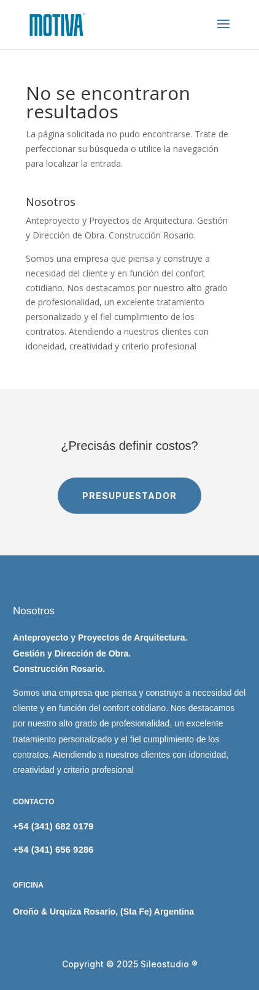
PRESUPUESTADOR (129, 495)
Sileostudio (165, 964)
